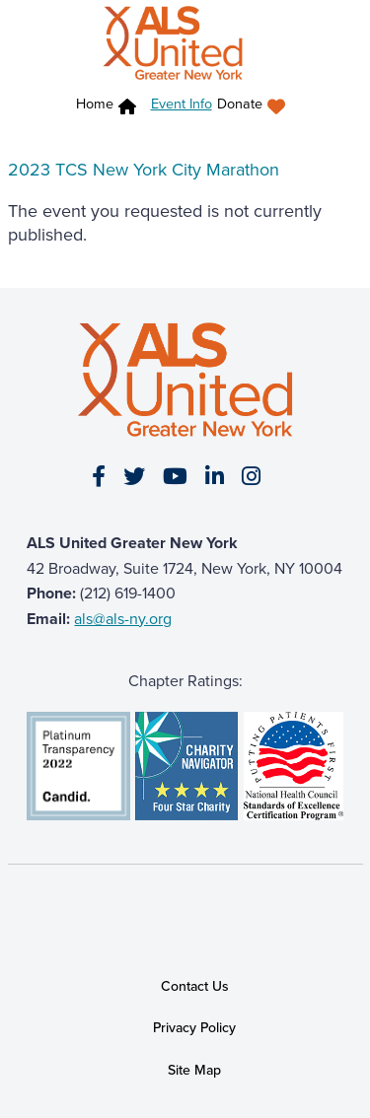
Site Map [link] (194, 1070)
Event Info (181, 103)
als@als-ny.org (123, 618)
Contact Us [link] (195, 986)
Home (94, 104)
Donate (239, 104)
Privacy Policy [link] (194, 1028)
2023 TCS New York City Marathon (143, 169)
